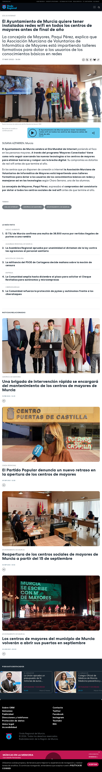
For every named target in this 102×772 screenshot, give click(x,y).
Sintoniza (7, 711)
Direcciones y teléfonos (15, 717)
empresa (9, 273)
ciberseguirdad (12, 287)
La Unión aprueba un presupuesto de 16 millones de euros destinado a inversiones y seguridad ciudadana (36, 678)
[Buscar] (98, 7)
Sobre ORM (8, 707)
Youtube (57, 720)
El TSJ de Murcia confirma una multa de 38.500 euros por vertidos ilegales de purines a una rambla (52, 235)
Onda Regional (9, 465)
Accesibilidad (9, 727)
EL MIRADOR (29, 673)
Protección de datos (13, 720)
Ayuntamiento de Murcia (58, 207)
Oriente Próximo (52, 1)
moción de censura (14, 258)
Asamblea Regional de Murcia (18, 244)
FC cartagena (87, 1)
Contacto (58, 707)
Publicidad (7, 714)
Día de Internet (9, 16)
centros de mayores (32, 207)
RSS (55, 724)
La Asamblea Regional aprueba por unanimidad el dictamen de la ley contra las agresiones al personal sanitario (51, 249)
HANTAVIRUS (40, 1)
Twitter (57, 711)
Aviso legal (8, 724)
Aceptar (93, 764)
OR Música (93, 757)
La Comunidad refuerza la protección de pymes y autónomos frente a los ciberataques (49, 293)
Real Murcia (77, 1)
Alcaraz (96, 1)
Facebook (58, 714)
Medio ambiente (12, 229)
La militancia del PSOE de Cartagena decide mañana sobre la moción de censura (48, 264)
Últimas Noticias (66, 1)
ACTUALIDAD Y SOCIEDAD (34, 687)
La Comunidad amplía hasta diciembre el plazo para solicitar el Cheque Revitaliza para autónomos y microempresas (48, 278)
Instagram (58, 717)
